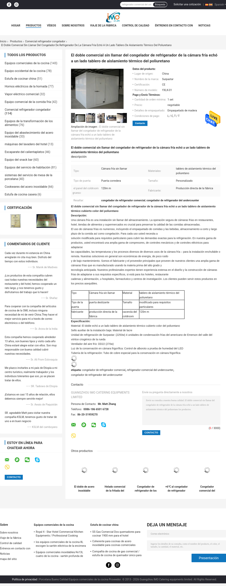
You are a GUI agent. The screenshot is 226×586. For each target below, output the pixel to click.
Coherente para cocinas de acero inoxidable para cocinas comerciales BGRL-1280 (114, 544)
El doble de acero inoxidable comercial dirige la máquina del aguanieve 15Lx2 (84, 488)
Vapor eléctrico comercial (22, 94)
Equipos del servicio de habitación (27, 167)
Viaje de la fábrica (103, 25)
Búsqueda (160, 4)
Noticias (204, 25)
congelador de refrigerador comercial (103, 369)
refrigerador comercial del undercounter (150, 369)
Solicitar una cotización (187, 4)
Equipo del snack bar (19, 159)
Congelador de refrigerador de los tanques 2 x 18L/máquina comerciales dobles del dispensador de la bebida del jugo (146, 488)
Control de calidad (135, 25)
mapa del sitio (8, 559)
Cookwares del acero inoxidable (26, 186)
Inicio (3, 41)
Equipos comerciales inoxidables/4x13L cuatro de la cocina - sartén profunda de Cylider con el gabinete (59, 555)
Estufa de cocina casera (21, 194)
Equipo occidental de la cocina (25, 71)
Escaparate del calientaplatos (24, 152)
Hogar (15, 25)
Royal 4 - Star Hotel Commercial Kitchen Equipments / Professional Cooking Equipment (59, 534)
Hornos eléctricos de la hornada (26, 86)
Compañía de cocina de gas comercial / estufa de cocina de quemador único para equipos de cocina (117, 554)
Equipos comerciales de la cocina (27, 63)
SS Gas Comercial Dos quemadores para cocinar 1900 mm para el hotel (116, 533)
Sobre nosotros (73, 25)
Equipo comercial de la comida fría (28, 102)
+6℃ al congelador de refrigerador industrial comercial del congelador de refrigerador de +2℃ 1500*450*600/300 (176, 488)
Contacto (140, 123)
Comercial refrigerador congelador (45, 41)
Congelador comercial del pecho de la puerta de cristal (207, 488)
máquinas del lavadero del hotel (26, 144)
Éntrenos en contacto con (174, 25)
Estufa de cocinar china (20, 78)
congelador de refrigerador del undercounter (97, 374)
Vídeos (51, 25)
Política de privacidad (24, 579)
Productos (33, 25)
